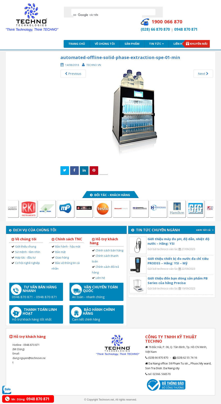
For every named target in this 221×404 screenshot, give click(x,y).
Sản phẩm (132, 44)
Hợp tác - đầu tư (25, 257)
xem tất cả (205, 230)
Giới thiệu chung (25, 246)
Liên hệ (179, 44)
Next (203, 73)
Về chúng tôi (105, 44)
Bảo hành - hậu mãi (67, 246)
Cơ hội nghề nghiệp (27, 263)
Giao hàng (62, 257)
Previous (73, 73)
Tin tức (156, 44)
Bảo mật (60, 252)
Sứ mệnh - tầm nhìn (27, 252)
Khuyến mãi (198, 44)
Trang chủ (76, 44)
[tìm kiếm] (107, 15)
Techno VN (93, 65)
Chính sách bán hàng (109, 250)
